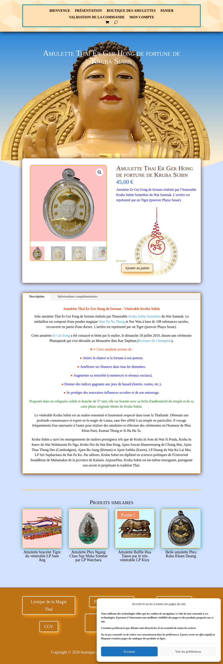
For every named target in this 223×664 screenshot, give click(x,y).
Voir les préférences (188, 651)
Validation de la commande (97, 17)
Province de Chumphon (155, 341)
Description (36, 296)
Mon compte (141, 17)
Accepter (129, 651)
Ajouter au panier (137, 268)
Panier (167, 10)
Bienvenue (59, 10)
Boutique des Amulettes (131, 10)
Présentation (88, 10)
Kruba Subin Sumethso (144, 316)
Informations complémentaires (78, 296)
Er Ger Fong (61, 335)
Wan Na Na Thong (112, 321)
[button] (99, 172)
